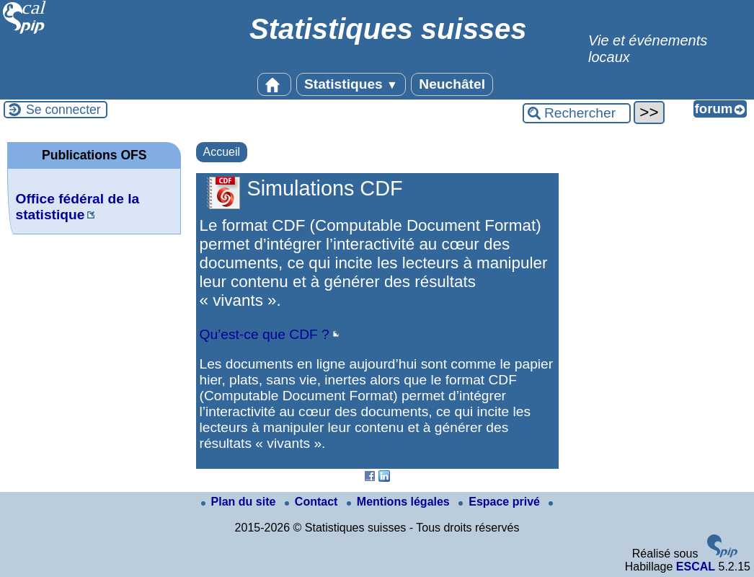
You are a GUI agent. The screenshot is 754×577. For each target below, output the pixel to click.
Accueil (222, 152)
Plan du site (240, 501)
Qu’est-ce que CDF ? (264, 334)
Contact (313, 501)
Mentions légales (400, 501)
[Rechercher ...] (577, 113)
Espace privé (500, 501)
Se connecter (63, 109)
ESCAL (695, 566)
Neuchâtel (452, 84)
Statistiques (351, 84)
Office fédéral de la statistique (77, 206)
